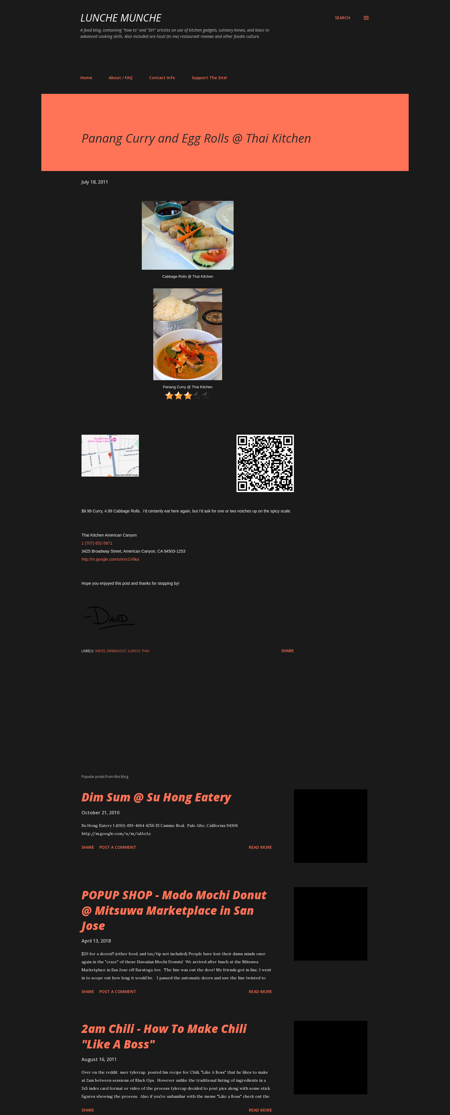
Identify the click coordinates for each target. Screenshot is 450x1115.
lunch (134, 650)
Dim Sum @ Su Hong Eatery (156, 797)
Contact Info (162, 77)
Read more (260, 847)
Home (86, 77)
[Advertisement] (184, 57)
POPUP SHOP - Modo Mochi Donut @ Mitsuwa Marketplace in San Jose (174, 910)
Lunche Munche (120, 18)
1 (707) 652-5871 (97, 543)
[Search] (342, 18)
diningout (116, 650)
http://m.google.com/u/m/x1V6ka (110, 559)
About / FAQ (121, 77)
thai (145, 650)
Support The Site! (209, 77)
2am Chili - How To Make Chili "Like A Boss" (164, 1036)
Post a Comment (117, 847)
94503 (100, 650)
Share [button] (287, 650)
